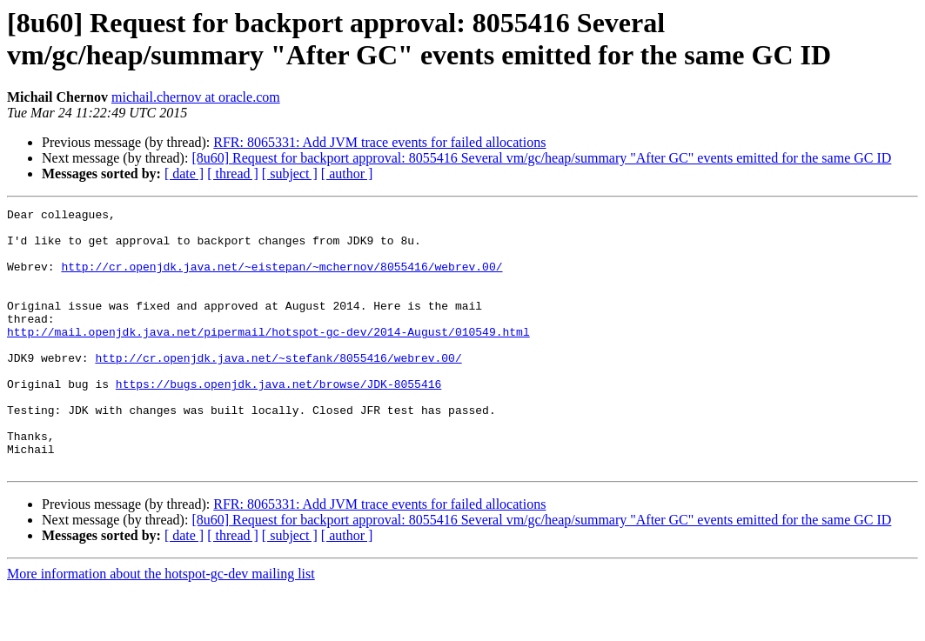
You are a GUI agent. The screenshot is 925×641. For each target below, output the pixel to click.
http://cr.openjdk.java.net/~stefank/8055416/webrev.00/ (278, 389)
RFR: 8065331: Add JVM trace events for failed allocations (379, 142)
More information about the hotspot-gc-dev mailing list (161, 625)
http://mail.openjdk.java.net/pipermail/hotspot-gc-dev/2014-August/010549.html (268, 357)
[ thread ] (232, 173)
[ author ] (347, 173)
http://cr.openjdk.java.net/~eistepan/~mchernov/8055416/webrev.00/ (281, 279)
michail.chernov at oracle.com (195, 97)
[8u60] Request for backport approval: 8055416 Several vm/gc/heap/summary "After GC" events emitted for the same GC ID (541, 157)
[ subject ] (290, 173)
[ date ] (184, 173)
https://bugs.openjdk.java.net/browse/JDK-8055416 (278, 420)
